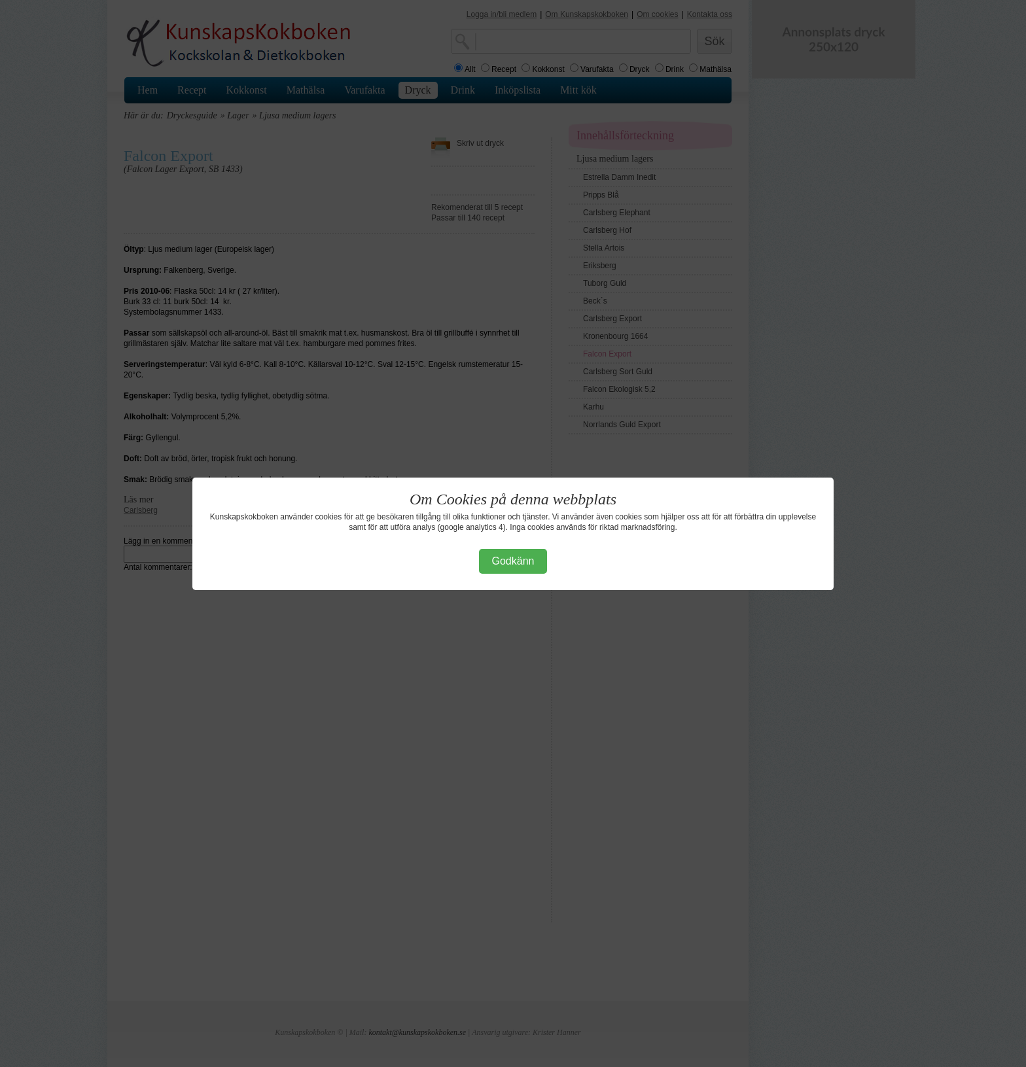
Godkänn (513, 561)
